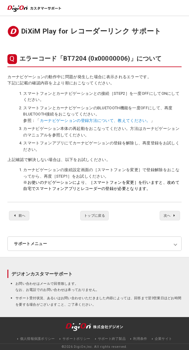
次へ (167, 215)
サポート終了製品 (112, 338)
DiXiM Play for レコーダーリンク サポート (91, 31)
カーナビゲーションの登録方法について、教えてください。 (95, 120)
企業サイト (163, 338)
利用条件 (140, 338)
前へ (22, 215)
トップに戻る (94, 215)
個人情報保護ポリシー (37, 338)
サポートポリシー (76, 338)
